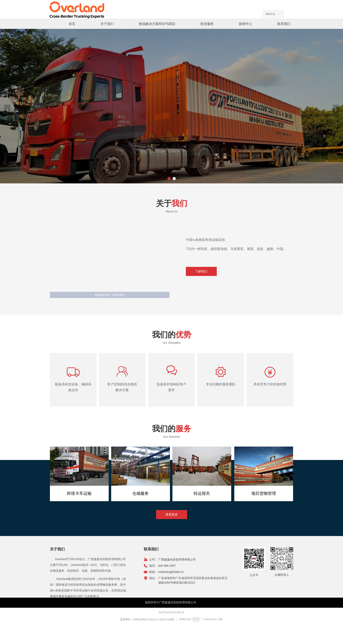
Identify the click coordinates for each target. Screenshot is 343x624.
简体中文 (270, 14)
